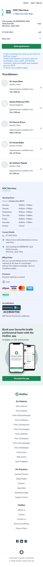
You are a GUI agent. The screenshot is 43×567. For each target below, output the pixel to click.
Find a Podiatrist (21, 420)
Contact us (21, 519)
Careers (21, 514)
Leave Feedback (21, 461)
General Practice (21, 474)
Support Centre (21, 497)
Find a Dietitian (21, 434)
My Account (21, 452)
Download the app (21, 378)
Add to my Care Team (23, 14)
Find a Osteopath (22, 438)
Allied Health (21, 479)
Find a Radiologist (21, 448)
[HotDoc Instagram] (26, 541)
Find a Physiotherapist (21, 415)
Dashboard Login (21, 493)
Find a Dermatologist (21, 443)
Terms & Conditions (21, 524)
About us (21, 510)
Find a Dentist (21, 411)
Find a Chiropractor (21, 425)
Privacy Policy (21, 528)
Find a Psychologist (21, 429)
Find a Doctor (21, 406)
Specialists (21, 488)
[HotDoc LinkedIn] (21, 541)
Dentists (21, 483)
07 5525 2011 (11, 235)
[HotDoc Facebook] (17, 541)
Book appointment (21, 46)
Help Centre (21, 457)
